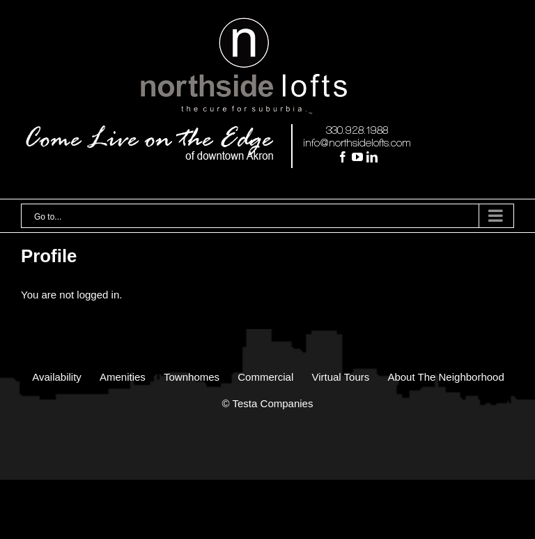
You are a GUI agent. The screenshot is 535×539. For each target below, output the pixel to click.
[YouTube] (357, 156)
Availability (57, 377)
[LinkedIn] (372, 156)
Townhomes (191, 377)
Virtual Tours (340, 377)
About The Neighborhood (445, 377)
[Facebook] (342, 156)
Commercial (265, 377)
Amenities (123, 377)
